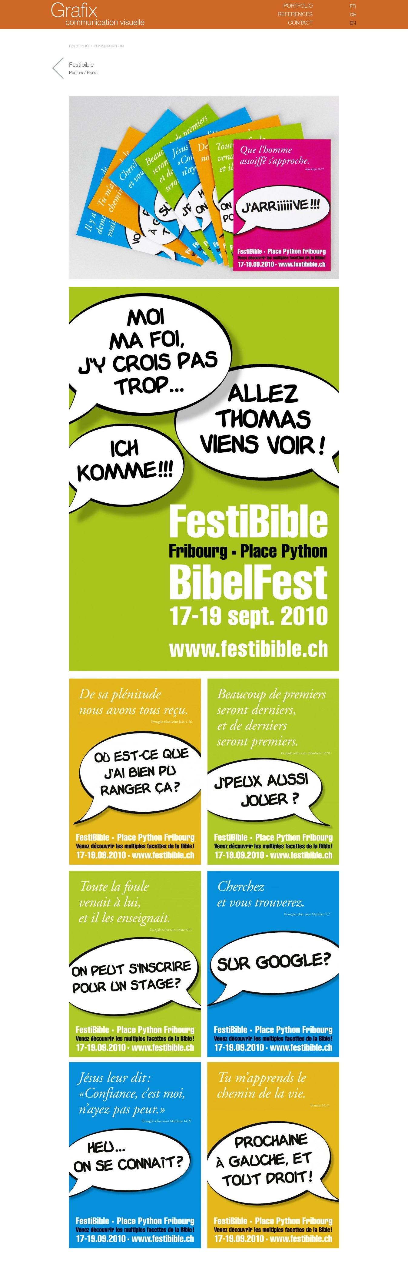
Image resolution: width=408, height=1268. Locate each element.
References (295, 14)
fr (353, 5)
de (353, 14)
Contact (300, 22)
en (353, 22)
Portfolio (298, 5)
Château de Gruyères (58, 68)
